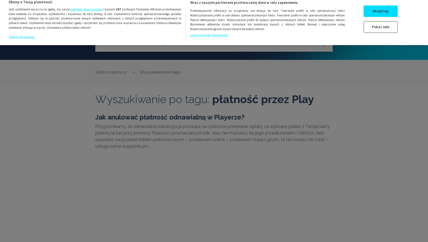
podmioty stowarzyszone (86, 6)
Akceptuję (381, 8)
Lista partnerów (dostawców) (209, 32)
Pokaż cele (380, 24)
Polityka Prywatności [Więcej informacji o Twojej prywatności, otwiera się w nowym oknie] (22, 34)
